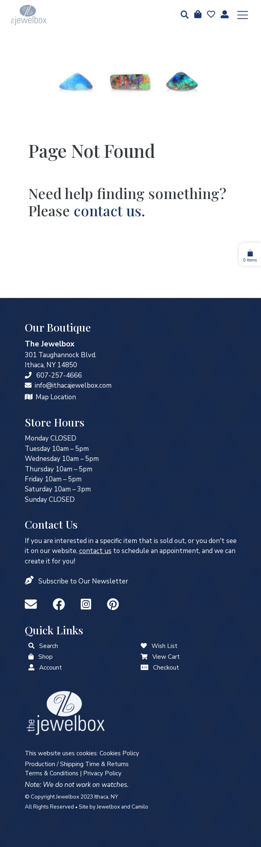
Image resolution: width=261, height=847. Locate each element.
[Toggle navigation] (243, 15)
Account (50, 668)
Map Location (56, 397)
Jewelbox (108, 807)
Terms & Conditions (51, 773)
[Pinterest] (113, 605)
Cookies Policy (119, 753)
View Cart (166, 657)
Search (48, 646)
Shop (45, 657)
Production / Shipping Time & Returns (77, 764)
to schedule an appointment (139, 550)
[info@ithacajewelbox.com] (28, 385)
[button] (182, 15)
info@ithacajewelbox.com (73, 385)
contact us (107, 210)
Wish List (164, 646)
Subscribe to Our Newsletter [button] (83, 581)
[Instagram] (87, 605)
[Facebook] (60, 605)
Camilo (139, 807)
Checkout (166, 668)
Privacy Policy (102, 773)
